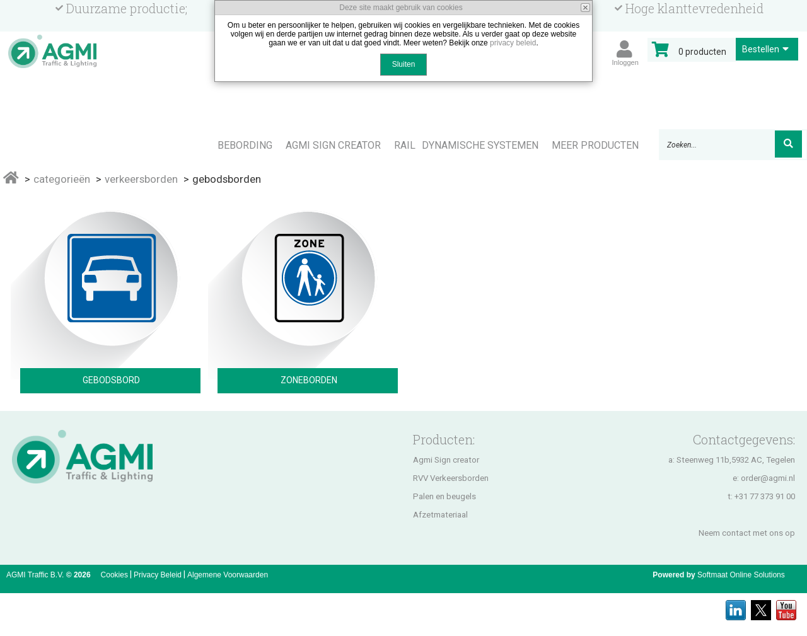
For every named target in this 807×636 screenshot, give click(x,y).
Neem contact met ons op (747, 533)
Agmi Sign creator (446, 460)
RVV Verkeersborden (451, 478)
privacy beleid (513, 42)
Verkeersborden (141, 179)
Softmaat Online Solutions (741, 574)
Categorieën (61, 179)
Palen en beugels (444, 496)
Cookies (114, 574)
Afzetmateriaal (440, 514)
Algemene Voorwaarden (227, 574)
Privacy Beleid (158, 574)
